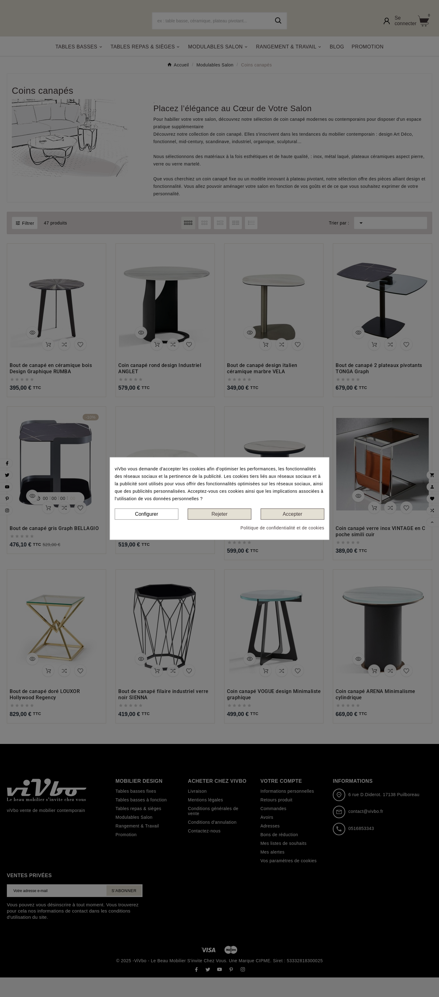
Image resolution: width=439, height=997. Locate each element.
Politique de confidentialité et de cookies (282, 527)
